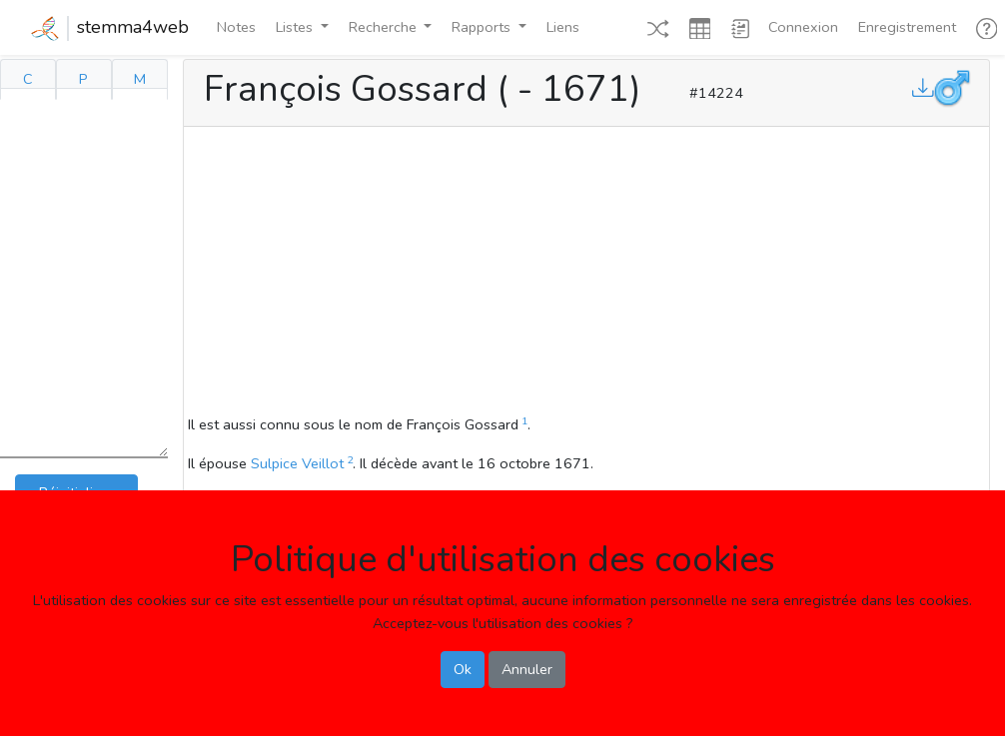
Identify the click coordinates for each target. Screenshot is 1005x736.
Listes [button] (296, 27)
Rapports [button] (483, 27)
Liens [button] (562, 27)
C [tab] (28, 79)
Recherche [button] (385, 27)
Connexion (803, 27)
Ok (463, 669)
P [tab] (83, 79)
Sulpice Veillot (297, 463)
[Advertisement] (586, 273)
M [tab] (140, 79)
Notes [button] (236, 27)
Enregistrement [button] (907, 27)
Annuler (527, 669)
